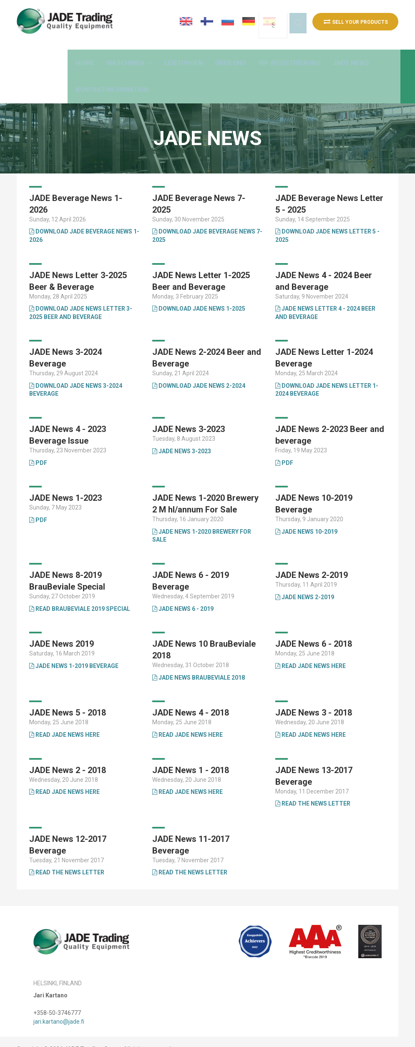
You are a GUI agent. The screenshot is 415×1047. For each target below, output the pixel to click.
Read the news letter (312, 789)
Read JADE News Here (310, 651)
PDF (38, 447)
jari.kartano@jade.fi (58, 1006)
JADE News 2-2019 (304, 582)
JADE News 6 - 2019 (183, 593)
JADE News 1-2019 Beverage (73, 651)
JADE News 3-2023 (181, 436)
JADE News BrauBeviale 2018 (198, 662)
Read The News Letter (189, 857)
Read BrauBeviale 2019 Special (79, 593)
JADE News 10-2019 (306, 516)
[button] (166, 54)
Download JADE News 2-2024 (198, 370)
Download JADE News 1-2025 (198, 294)
